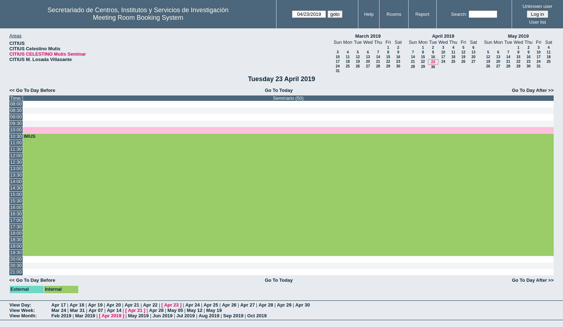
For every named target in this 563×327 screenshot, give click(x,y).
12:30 (16, 162)
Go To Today (279, 90)
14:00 (16, 181)
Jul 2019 (185, 315)
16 (398, 57)
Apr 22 (150, 305)
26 (358, 66)
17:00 (16, 220)
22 (388, 62)
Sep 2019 (233, 315)
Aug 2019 (209, 315)
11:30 (16, 149)
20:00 (16, 259)
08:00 (16, 104)
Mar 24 (58, 310)
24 (338, 66)
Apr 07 (96, 310)
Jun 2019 (163, 315)
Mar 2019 (85, 315)
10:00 (16, 129)
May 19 (214, 310)
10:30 (16, 136)
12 (358, 57)
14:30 (16, 188)
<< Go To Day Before (32, 90)
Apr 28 (266, 305)
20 (368, 62)
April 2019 (443, 36)
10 (338, 57)
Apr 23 (171, 305)
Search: (459, 14)
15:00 (16, 194)
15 (388, 57)
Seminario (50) (288, 98)
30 (398, 66)
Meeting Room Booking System (138, 17)
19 (358, 62)
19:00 (16, 246)
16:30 (16, 213)
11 (348, 57)
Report (422, 14)
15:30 (16, 201)
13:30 (16, 175)
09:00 (16, 117)
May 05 (175, 310)
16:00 (16, 207)
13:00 (16, 168)
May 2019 (518, 36)
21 (378, 62)
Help (369, 14)
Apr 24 (192, 305)
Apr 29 (284, 305)
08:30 (16, 110)
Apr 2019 (111, 315)
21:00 (16, 272)
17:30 (16, 226)
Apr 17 (58, 305)
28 (378, 66)
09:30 (16, 123)
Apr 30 (302, 305)
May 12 (194, 310)
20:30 (16, 265)
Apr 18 (77, 305)
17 (338, 62)
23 (398, 62)
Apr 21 (132, 305)
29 (388, 66)
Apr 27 (247, 305)
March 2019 (368, 36)
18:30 (16, 239)
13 (368, 57)
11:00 (16, 142)
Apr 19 (95, 305)
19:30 (16, 252)
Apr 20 (113, 305)
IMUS (30, 136)
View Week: (22, 310)
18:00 (16, 233)
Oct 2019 (257, 315)
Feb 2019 (61, 315)
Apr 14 (114, 310)
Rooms (394, 14)
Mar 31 (77, 310)
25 (348, 66)
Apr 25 (211, 305)
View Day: (20, 305)
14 (378, 57)
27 (368, 66)
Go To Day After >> (533, 90)
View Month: (23, 315)
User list (537, 22)
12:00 (16, 155)
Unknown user (537, 6)
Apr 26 (229, 305)
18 (348, 62)
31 (338, 71)
